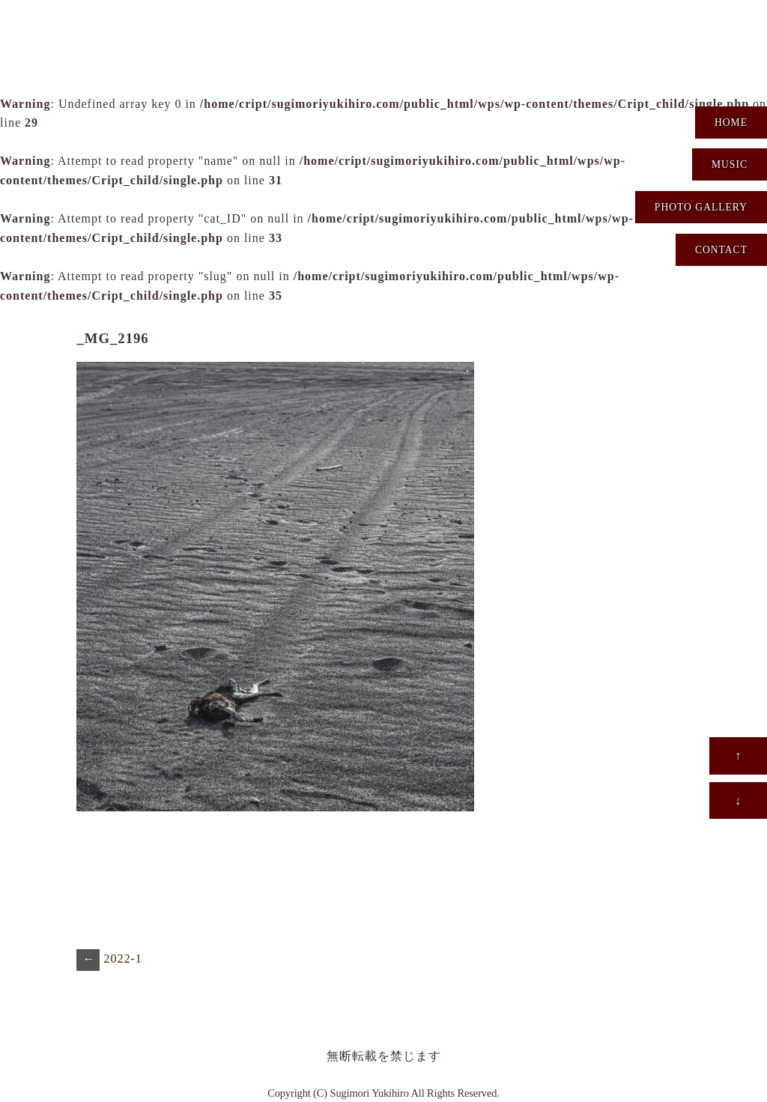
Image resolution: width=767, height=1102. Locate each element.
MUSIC (730, 164)
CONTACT (721, 249)
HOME (731, 122)
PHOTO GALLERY (701, 207)
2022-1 (109, 960)
